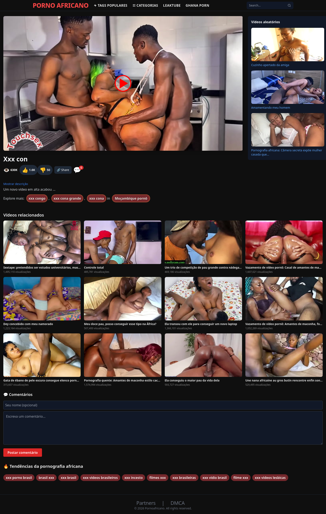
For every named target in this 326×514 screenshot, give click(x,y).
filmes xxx (157, 477)
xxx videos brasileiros (100, 477)
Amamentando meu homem (270, 108)
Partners (146, 502)
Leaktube (172, 5)
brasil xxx (46, 477)
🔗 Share (63, 170)
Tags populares (110, 5)
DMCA (178, 502)
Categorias (145, 5)
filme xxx (240, 477)
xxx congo (37, 198)
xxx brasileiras (184, 477)
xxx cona (96, 198)
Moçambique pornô (131, 198)
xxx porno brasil (19, 477)
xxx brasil (68, 477)
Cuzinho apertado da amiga (270, 65)
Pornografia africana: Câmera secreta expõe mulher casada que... (286, 152)
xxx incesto (133, 477)
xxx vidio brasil (215, 477)
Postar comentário (23, 452)
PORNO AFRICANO (61, 5)
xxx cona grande (67, 198)
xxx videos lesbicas (270, 477)
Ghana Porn (197, 5)
